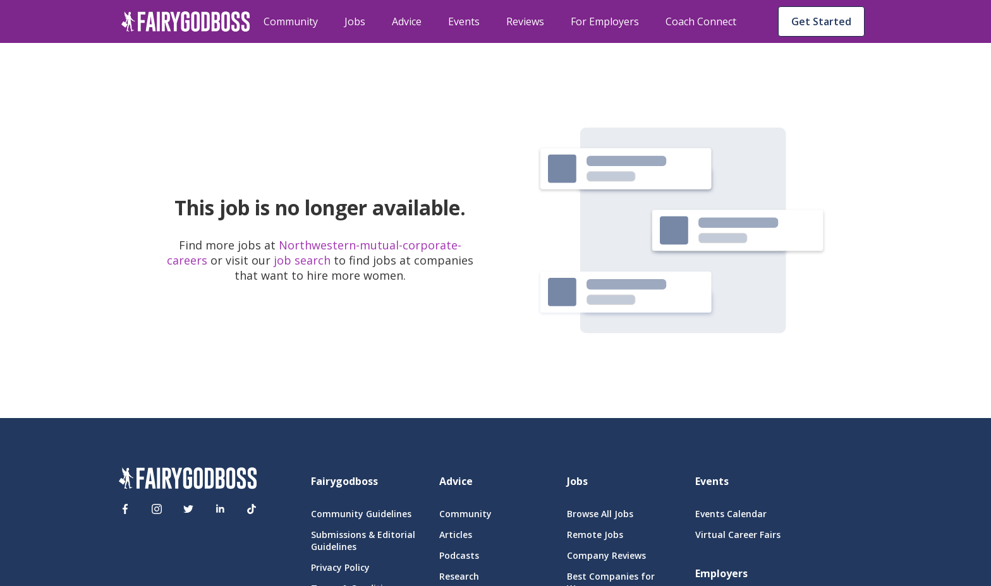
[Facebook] (125, 509)
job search (302, 260)
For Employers (605, 21)
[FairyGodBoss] (188, 480)
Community (291, 21)
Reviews (525, 21)
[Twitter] (188, 509)
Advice (407, 21)
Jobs (354, 21)
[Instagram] (156, 509)
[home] (185, 21)
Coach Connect (701, 21)
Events (464, 21)
